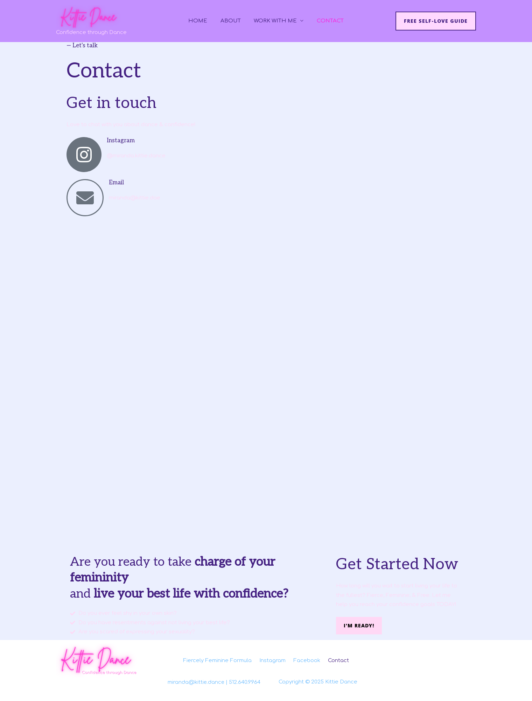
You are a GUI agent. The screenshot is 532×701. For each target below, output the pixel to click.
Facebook (307, 660)
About (232, 21)
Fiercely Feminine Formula (216, 660)
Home (201, 21)
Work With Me (274, 21)
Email (116, 182)
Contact (326, 21)
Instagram (121, 140)
